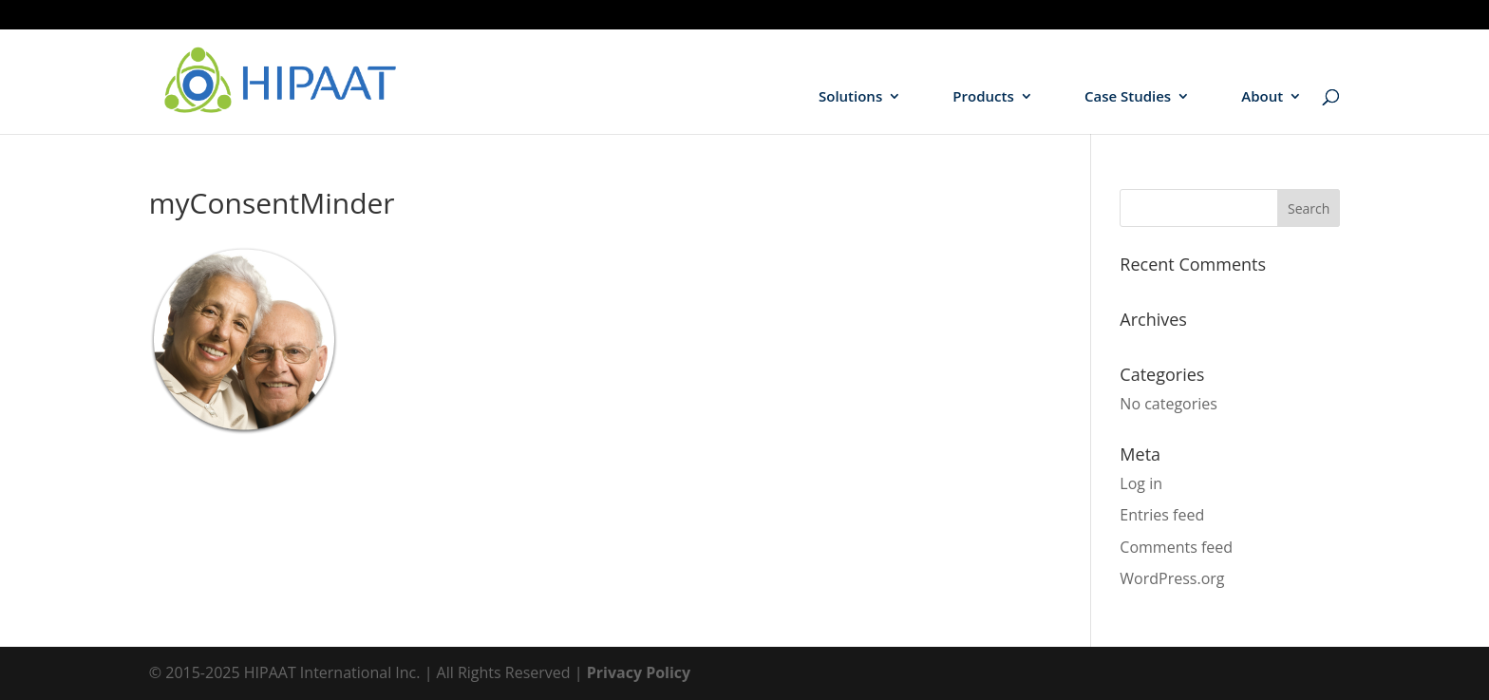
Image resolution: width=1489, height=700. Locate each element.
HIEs (1328, 15)
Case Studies (1127, 97)
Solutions (850, 97)
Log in (1141, 483)
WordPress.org (1172, 578)
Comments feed (1176, 547)
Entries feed (1162, 514)
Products (982, 97)
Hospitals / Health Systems (1225, 15)
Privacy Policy (639, 672)
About (1262, 97)
